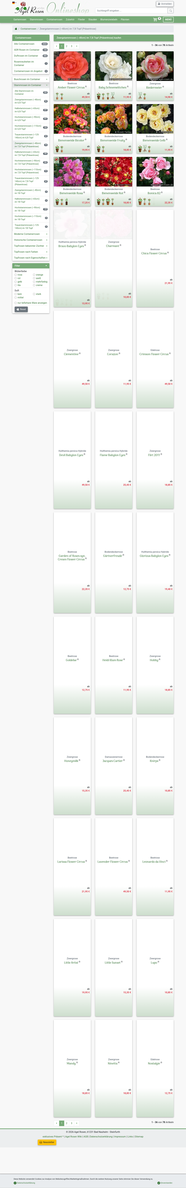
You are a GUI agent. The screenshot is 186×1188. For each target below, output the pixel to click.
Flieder (81, 19)
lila (19, 285)
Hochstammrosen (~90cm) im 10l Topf (27, 209)
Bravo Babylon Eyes (71, 280)
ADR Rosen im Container (26, 49)
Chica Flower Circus (154, 280)
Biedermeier (154, 88)
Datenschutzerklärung (101, 1163)
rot (19, 278)
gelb (20, 281)
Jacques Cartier (113, 788)
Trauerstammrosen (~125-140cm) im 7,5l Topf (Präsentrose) (27, 181)
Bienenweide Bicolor (71, 140)
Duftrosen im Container (26, 55)
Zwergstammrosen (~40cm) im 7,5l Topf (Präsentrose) (28, 145)
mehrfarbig (41, 281)
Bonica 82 (154, 193)
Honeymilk (71, 788)
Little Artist (71, 989)
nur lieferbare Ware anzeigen (32, 302)
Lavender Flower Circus (113, 888)
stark (38, 294)
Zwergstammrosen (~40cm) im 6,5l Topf (28, 101)
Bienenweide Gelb (154, 140)
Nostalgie (154, 1090)
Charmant (112, 280)
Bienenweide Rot (112, 193)
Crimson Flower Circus (154, 381)
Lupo (154, 989)
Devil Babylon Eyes (71, 482)
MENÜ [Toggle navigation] (168, 19)
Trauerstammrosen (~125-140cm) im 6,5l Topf (27, 136)
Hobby (154, 687)
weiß (38, 278)
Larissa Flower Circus (71, 888)
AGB (86, 1163)
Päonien (125, 19)
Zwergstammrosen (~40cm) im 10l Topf (28, 192)
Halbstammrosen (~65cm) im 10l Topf (27, 200)
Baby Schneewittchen (112, 87)
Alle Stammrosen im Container (24, 92)
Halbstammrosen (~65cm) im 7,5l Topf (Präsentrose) (27, 153)
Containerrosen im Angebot (28, 71)
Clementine (71, 381)
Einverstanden (164, 1183)
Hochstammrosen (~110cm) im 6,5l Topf (28, 127)
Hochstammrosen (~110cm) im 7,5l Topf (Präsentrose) (28, 171)
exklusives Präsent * (53, 1163)
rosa (20, 274)
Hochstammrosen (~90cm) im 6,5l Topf (27, 119)
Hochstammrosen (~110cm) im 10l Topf (28, 218)
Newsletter (47, 1169)
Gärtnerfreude (112, 583)
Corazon (112, 381)
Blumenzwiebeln (108, 19)
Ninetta (112, 1090)
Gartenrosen (20, 19)
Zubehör (70, 19)
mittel (21, 297)
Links (130, 1163)
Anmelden (165, 3)
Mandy (71, 1090)
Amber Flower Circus (71, 87)
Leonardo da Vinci (154, 888)
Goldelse (71, 687)
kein (20, 294)
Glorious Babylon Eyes (154, 583)
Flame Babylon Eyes (112, 482)
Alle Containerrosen (24, 43)
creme (39, 285)
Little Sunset (112, 989)
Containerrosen (54, 19)
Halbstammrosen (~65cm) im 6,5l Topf (27, 110)
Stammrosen (36, 19)
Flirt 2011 (154, 482)
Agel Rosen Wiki (73, 1163)
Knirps (154, 788)
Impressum (120, 1163)
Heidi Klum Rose (112, 687)
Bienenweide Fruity (112, 140)
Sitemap (139, 1163)
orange (39, 274)
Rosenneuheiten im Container (24, 63)
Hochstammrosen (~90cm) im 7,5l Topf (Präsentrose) (27, 162)
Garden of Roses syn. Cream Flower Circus (72, 585)
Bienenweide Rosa (71, 193)
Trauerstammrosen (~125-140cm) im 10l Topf (27, 227)
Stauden (92, 19)
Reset (21, 309)
